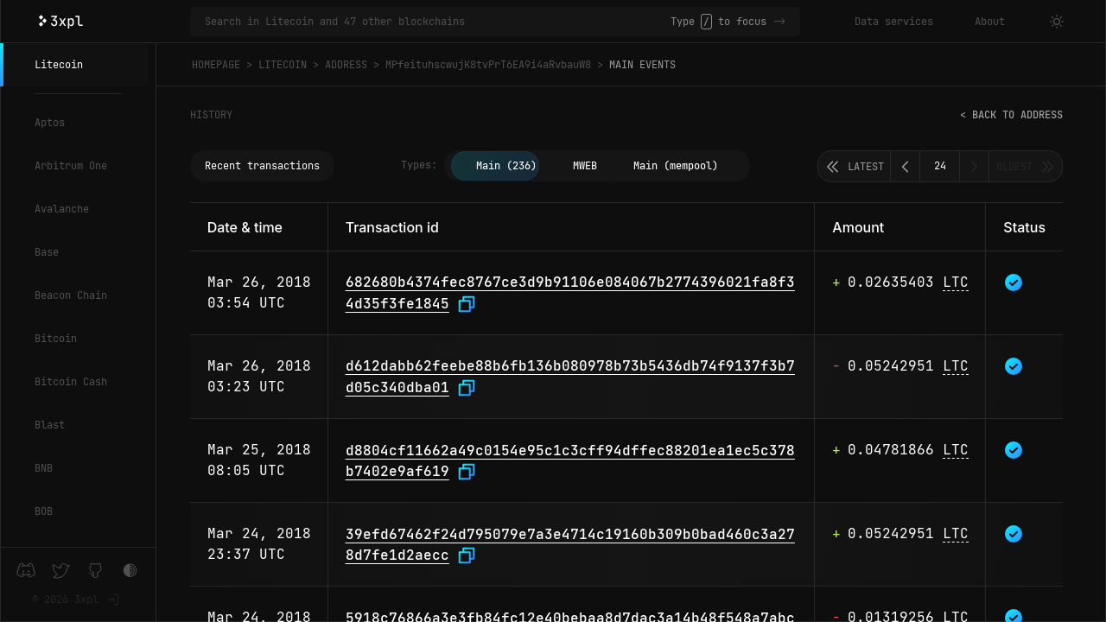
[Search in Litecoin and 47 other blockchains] (438, 21)
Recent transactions (262, 166)
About (990, 22)
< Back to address (1011, 115)
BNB (44, 468)
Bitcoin (56, 339)
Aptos (50, 123)
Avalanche (62, 209)
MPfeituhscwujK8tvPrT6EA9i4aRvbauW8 (488, 65)
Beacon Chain (71, 295)
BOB (44, 511)
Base (47, 252)
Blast (50, 425)
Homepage (216, 65)
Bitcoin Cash (71, 382)
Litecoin (59, 65)
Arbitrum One (71, 166)
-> (779, 22)
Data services (894, 22)
